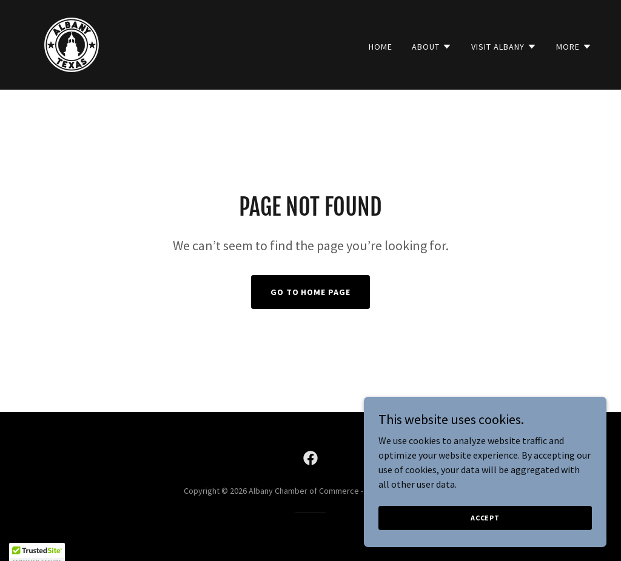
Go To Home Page (310, 292)
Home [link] (380, 46)
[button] (432, 46)
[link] (71, 44)
